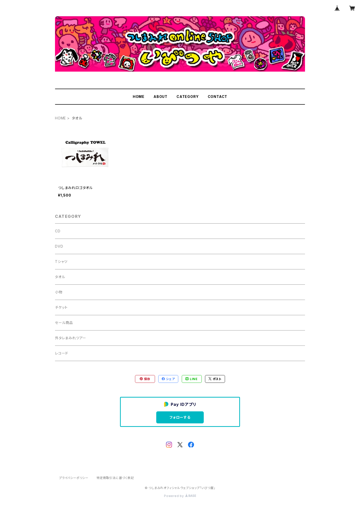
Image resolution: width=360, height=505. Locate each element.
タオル (60, 277)
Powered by (180, 496)
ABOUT (161, 96)
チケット (61, 307)
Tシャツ (61, 261)
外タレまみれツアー (70, 338)
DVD (59, 246)
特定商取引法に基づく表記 (115, 478)
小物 (58, 292)
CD (57, 231)
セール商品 (64, 322)
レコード (61, 353)
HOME (138, 96)
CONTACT (218, 96)
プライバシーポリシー (73, 478)
